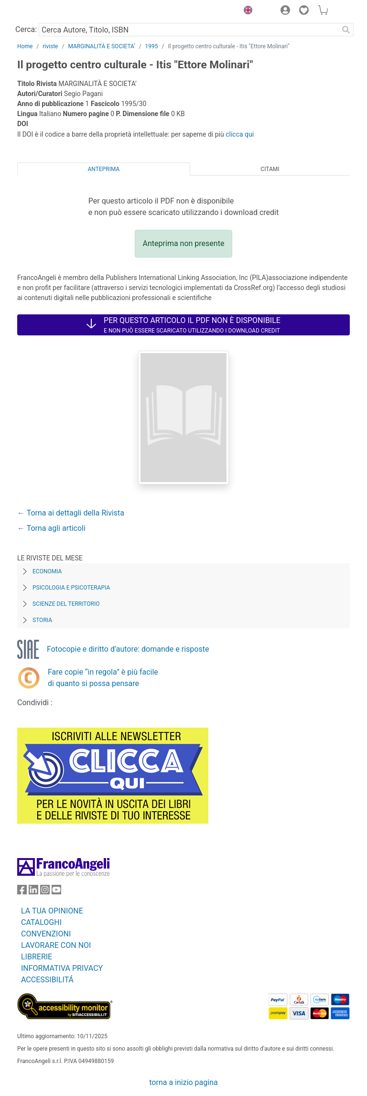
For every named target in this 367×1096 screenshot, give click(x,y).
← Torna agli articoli (51, 528)
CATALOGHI (41, 922)
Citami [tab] (269, 169)
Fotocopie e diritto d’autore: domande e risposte (128, 649)
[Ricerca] (346, 29)
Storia (42, 620)
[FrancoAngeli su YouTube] (56, 891)
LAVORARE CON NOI (56, 945)
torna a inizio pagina (183, 1082)
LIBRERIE (36, 956)
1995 (151, 46)
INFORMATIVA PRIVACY (62, 968)
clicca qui (240, 134)
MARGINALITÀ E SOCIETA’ (101, 46)
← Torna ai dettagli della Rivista (70, 512)
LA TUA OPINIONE (52, 910)
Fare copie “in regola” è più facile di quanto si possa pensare (103, 677)
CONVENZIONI (46, 933)
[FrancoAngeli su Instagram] (45, 891)
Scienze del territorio (66, 604)
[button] (245, 11)
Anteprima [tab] (104, 169)
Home (24, 46)
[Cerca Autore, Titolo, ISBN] (188, 29)
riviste (50, 46)
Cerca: (26, 29)
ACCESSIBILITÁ (47, 979)
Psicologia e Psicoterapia (71, 587)
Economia (47, 571)
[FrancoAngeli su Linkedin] (33, 891)
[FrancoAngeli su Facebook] (22, 891)
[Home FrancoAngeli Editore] (49, 11)
